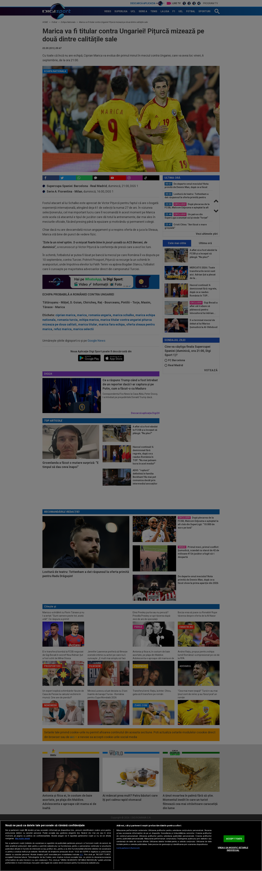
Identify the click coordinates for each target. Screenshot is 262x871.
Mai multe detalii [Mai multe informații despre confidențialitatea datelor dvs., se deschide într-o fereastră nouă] (22, 838)
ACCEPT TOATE (234, 838)
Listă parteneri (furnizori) (128, 848)
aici (81, 854)
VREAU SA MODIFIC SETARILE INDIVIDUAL (233, 848)
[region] (131, 845)
